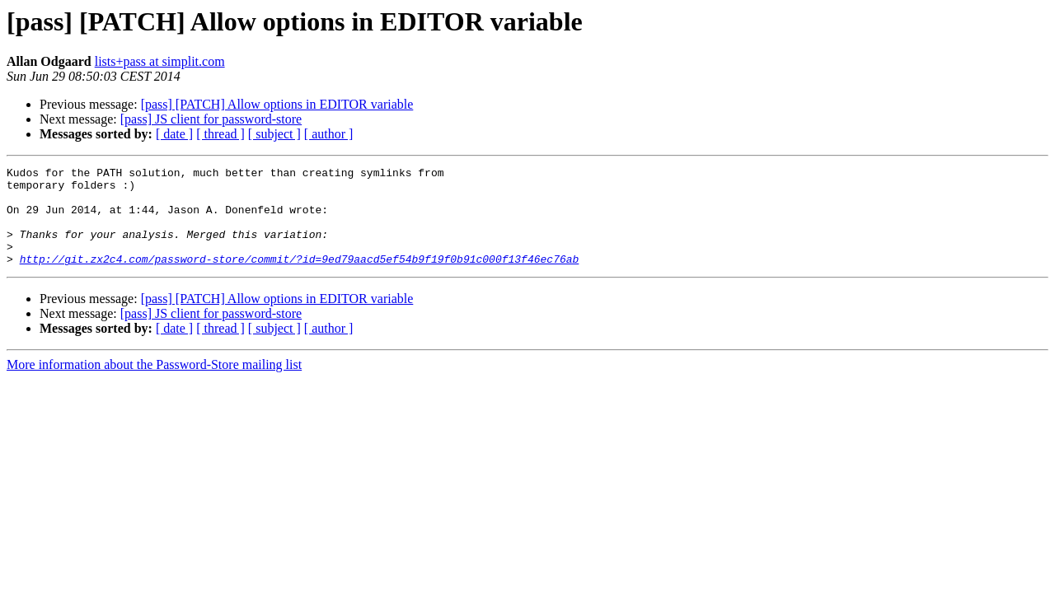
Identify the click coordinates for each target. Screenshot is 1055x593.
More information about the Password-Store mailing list (154, 384)
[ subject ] (274, 134)
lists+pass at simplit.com (160, 61)
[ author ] (329, 134)
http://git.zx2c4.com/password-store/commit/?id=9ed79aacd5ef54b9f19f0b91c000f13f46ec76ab (299, 278)
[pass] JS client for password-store (211, 119)
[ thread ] (220, 134)
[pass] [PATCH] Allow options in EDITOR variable (277, 104)
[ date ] (174, 134)
